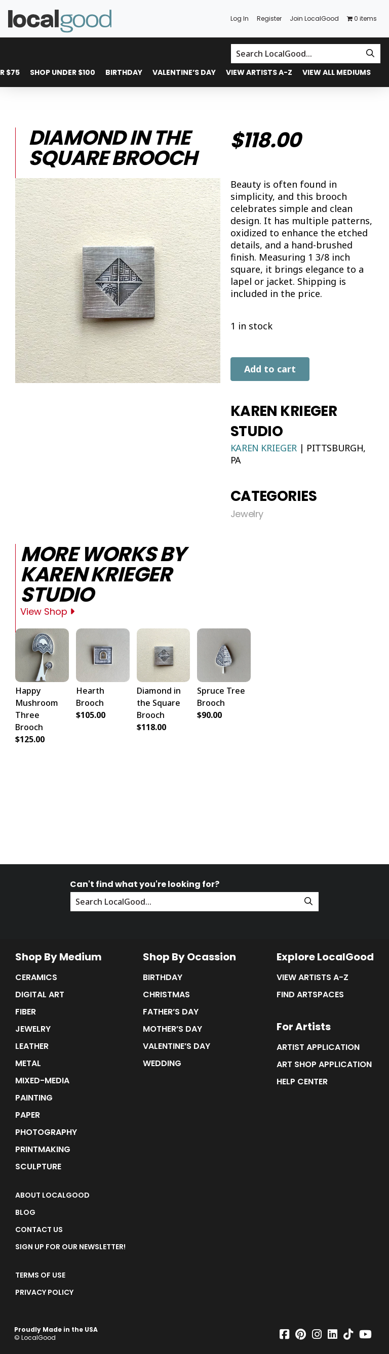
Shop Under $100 (62, 72)
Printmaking (42, 1150)
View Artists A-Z (259, 72)
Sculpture (38, 1167)
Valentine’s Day (184, 72)
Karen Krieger (264, 448)
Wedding (162, 1064)
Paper (27, 1115)
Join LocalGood (314, 18)
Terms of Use (40, 1275)
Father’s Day (171, 1012)
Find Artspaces (310, 995)
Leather (32, 1046)
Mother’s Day (172, 1029)
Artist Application (318, 1047)
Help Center (302, 1082)
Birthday (123, 72)
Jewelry (246, 514)
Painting (34, 1098)
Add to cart (270, 369)
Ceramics (36, 978)
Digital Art (39, 995)
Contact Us (39, 1229)
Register (269, 18)
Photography (46, 1132)
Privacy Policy (44, 1292)
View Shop (47, 611)
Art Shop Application (324, 1065)
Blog (25, 1212)
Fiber (25, 1012)
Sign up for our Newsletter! (70, 1247)
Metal (28, 1064)
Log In (239, 18)
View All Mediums (336, 72)
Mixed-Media (42, 1081)
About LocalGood (52, 1195)
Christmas (166, 995)
